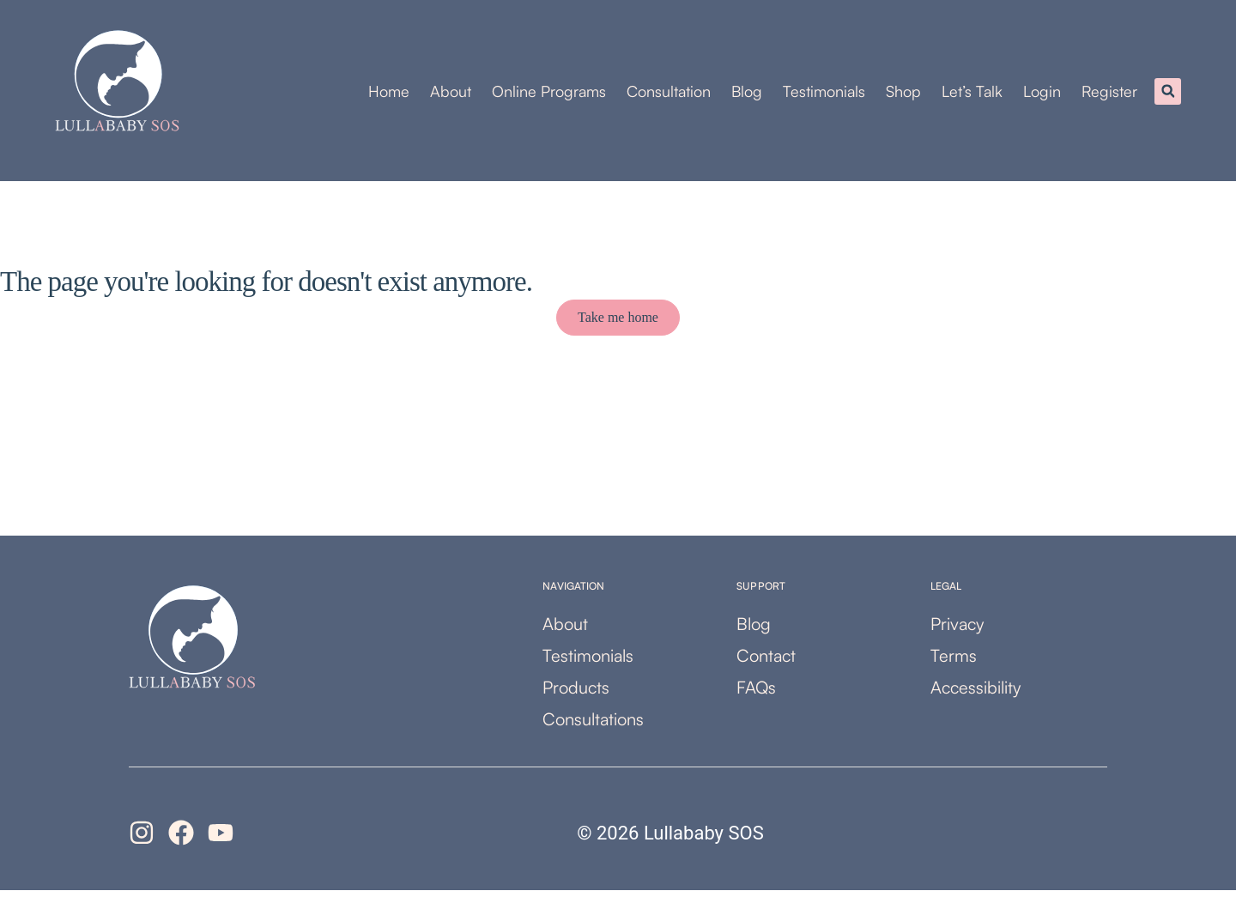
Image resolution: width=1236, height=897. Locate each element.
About (450, 94)
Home (388, 94)
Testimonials (824, 94)
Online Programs (549, 94)
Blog (746, 94)
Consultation (669, 94)
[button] (1167, 95)
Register (1109, 94)
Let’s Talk (972, 94)
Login (1042, 94)
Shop (903, 94)
